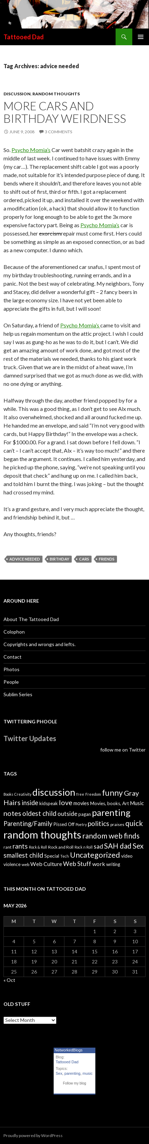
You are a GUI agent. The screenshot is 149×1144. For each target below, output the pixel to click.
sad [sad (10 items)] (98, 846)
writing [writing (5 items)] (113, 864)
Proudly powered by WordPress (33, 1135)
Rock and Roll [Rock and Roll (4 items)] (60, 847)
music (88, 1073)
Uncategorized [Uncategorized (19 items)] (95, 854)
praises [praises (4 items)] (117, 824)
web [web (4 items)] (25, 864)
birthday (59, 559)
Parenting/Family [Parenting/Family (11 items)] (27, 823)
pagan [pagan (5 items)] (84, 814)
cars (84, 559)
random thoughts (56, 93)
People (11, 682)
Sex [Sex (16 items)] (138, 846)
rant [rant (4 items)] (7, 847)
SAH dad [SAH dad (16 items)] (118, 846)
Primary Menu (140, 37)
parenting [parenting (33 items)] (111, 812)
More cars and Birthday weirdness (64, 112)
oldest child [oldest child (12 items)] (39, 813)
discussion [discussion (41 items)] (53, 792)
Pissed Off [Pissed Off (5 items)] (63, 824)
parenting (72, 1073)
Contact (12, 657)
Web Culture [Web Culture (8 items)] (46, 863)
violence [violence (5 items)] (12, 864)
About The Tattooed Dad (31, 619)
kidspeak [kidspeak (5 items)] (48, 803)
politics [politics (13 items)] (98, 823)
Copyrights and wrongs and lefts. (39, 644)
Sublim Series (17, 694)
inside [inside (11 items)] (30, 803)
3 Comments (58, 131)
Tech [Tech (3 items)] (64, 856)
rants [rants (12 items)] (20, 846)
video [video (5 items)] (127, 856)
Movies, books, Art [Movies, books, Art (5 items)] (109, 803)
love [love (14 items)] (65, 802)
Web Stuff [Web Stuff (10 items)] (77, 863)
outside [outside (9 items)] (67, 813)
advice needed (24, 559)
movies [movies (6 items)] (81, 803)
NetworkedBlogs (69, 1050)
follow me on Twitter (123, 750)
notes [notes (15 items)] (12, 813)
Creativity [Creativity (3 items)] (22, 794)
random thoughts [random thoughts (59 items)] (42, 834)
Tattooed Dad (23, 37)
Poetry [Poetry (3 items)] (81, 824)
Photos (11, 669)
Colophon (14, 632)
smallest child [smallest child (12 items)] (23, 855)
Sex (59, 1073)
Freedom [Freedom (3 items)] (93, 794)
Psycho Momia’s (30, 149)
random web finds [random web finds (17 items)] (111, 835)
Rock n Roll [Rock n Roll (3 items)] (83, 847)
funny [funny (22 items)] (112, 792)
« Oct (9, 980)
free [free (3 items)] (80, 794)
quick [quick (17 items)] (134, 823)
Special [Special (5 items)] (51, 856)
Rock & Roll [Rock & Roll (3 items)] (38, 847)
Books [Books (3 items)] (8, 794)
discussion (17, 93)
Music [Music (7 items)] (137, 803)
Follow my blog (74, 1083)
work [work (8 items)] (98, 863)
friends (107, 559)
